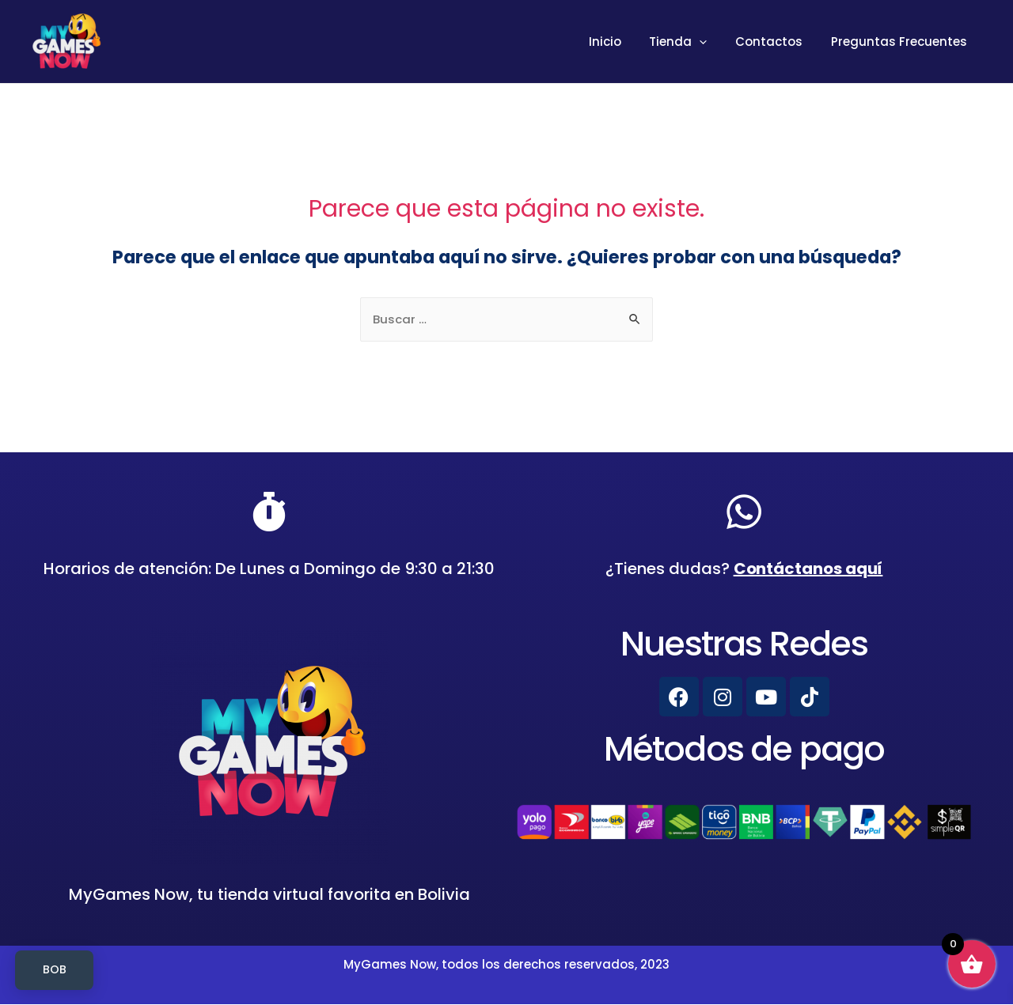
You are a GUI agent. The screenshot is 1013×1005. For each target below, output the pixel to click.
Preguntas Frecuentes (901, 41)
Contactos (776, 41)
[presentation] (711, 42)
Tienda (690, 42)
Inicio (621, 41)
